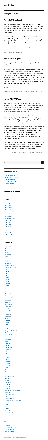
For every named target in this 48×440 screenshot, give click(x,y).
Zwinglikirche (9, 413)
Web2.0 (7, 402)
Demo (7, 279)
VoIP (15, 154)
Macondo (8, 337)
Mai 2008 (8, 206)
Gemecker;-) (26, 50)
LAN (41, 91)
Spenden (7, 370)
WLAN (27, 93)
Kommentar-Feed (10, 429)
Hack (6, 312)
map (6, 341)
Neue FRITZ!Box (12, 99)
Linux (7, 333)
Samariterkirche (10, 366)
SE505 (7, 368)
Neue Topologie (12, 58)
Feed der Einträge (10, 427)
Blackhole (8, 263)
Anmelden (8, 425)
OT (6, 353)
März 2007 (8, 230)
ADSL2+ (15, 152)
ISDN (5, 154)
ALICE (7, 253)
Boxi (24, 91)
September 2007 (10, 218)
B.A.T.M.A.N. (8, 259)
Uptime (7, 388)
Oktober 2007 (9, 216)
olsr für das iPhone (11, 179)
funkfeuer (8, 302)
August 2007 (9, 220)
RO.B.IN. (7, 357)
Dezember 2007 (9, 212)
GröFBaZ (7, 310)
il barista (7, 320)
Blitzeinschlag (9, 265)
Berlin (7, 261)
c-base (7, 277)
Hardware (32, 50)
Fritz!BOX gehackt (13, 20)
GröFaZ (7, 308)
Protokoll (8, 355)
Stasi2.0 (5, 52)
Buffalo (7, 271)
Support (7, 378)
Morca (7, 345)
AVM (12, 50)
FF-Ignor (7, 281)
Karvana (7, 326)
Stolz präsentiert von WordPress (20, 437)
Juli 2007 (7, 222)
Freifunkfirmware (10, 294)
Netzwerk (37, 50)
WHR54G (7, 405)
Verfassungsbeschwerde (12, 390)
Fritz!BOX (20, 50)
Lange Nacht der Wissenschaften (15, 331)
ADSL (12, 152)
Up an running (9, 183)
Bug (6, 273)
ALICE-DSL (8, 255)
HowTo (7, 318)
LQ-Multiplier (9, 335)
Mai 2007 (8, 226)
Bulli (6, 275)
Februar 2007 (9, 232)
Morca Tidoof (9, 347)
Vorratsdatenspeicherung (13, 400)
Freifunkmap (9, 296)
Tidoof (7, 380)
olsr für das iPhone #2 (11, 175)
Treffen (7, 384)
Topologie (15, 93)
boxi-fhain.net (10, 5)
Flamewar (8, 285)
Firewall (7, 283)
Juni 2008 (8, 203)
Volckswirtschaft (22, 93)
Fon (6, 287)
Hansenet (8, 314)
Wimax (7, 407)
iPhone (7, 322)
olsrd (6, 351)
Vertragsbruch (9, 394)
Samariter (8, 363)
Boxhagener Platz (18, 91)
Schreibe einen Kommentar (15, 52)
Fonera (7, 290)
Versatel (7, 392)
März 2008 (8, 208)
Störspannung (9, 376)
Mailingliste (9, 339)
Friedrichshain (9, 298)
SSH (6, 372)
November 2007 (9, 214)
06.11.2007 (8, 246)
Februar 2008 (9, 210)
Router (42, 50)
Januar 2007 (8, 234)
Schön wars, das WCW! (12, 177)
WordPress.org (9, 431)
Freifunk (16, 50)
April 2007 (8, 228)
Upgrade (7, 386)
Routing (7, 361)
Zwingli (7, 411)
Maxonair (8, 343)
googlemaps (9, 306)
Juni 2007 (8, 224)
